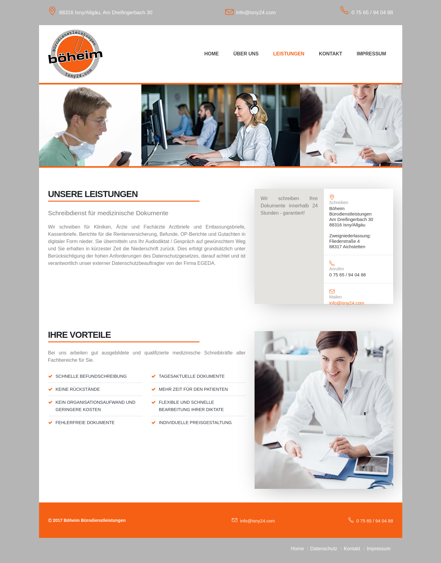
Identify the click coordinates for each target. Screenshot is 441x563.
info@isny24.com (256, 12)
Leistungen (288, 53)
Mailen (335, 297)
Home (211, 53)
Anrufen (336, 268)
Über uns (246, 53)
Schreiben (338, 202)
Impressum (371, 53)
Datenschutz (323, 548)
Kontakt (330, 53)
